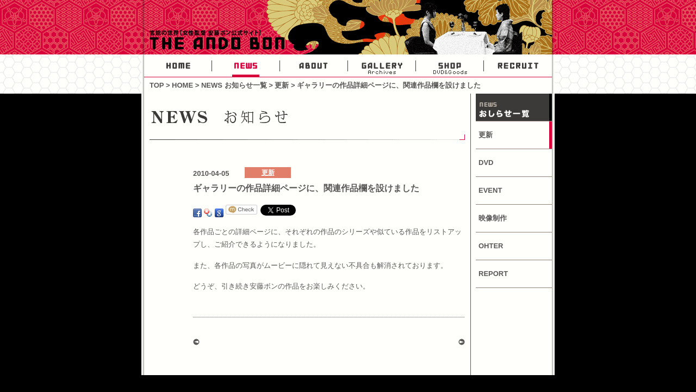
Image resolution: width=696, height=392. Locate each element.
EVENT (490, 190)
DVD (485, 162)
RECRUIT (518, 65)
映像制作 (492, 218)
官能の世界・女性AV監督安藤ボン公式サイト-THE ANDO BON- (214, 40)
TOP (157, 85)
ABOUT (314, 65)
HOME (178, 65)
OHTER (491, 246)
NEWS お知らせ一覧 (234, 85)
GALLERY (382, 65)
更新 (282, 85)
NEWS (246, 65)
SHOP (450, 65)
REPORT (493, 274)
